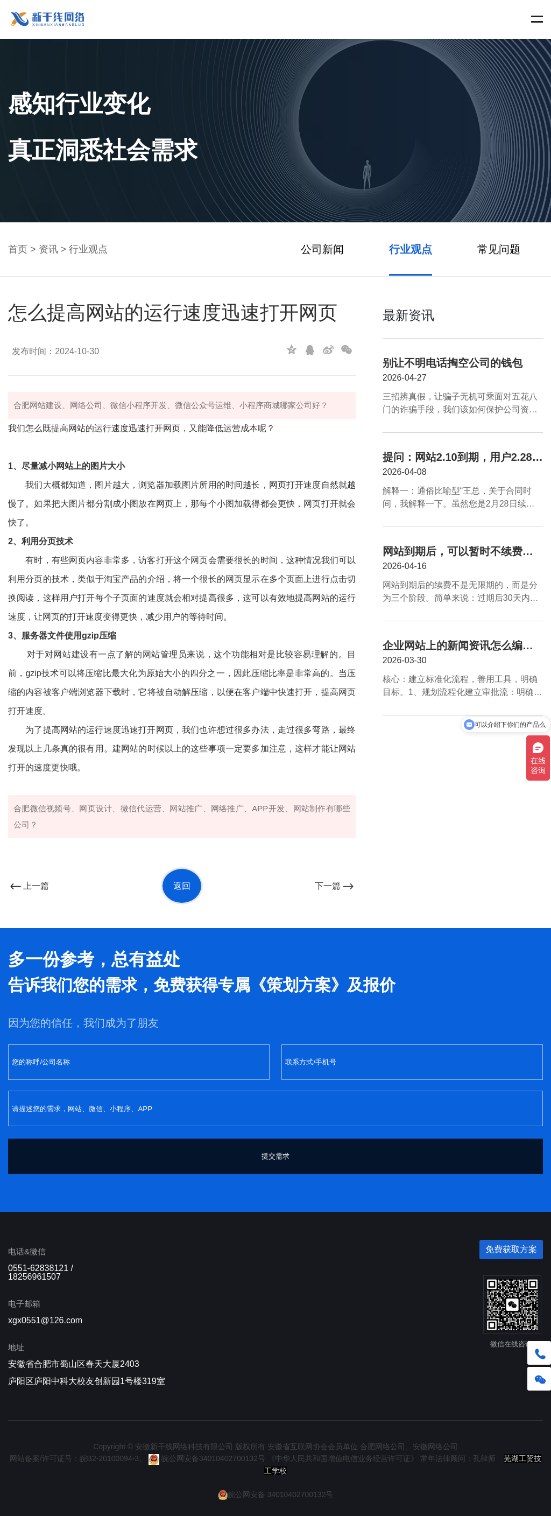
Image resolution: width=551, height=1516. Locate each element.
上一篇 (28, 885)
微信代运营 (141, 808)
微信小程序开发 (138, 405)
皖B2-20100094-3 (109, 1458)
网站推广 (185, 808)
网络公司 (86, 405)
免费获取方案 (511, 1249)
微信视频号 (50, 808)
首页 (17, 249)
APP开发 (268, 808)
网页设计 (95, 808)
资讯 (48, 249)
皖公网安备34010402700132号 (207, 1458)
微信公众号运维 (203, 405)
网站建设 (46, 405)
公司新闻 (322, 249)
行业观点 (88, 249)
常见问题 (498, 249)
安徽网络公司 (435, 1446)
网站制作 (309, 808)
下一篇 (335, 885)
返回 (181, 885)
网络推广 (227, 808)
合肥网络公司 (382, 1446)
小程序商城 (259, 405)
